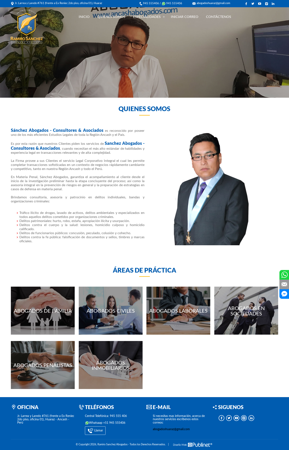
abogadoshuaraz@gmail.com (213, 3)
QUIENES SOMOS (111, 17)
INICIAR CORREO (184, 17)
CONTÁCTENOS (218, 17)
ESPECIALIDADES (147, 17)
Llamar (95, 431)
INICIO (84, 17)
